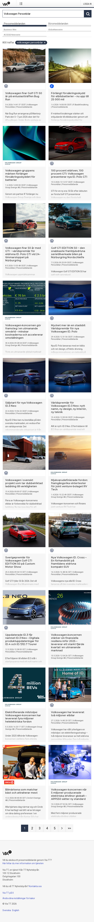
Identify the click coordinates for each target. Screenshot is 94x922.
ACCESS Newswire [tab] (12, 35)
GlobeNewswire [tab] (55, 29)
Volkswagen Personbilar (31, 42)
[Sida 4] (47, 828)
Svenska (6, 910)
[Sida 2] (32, 828)
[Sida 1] (24, 828)
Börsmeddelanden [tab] (58, 23)
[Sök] (43, 13)
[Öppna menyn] (21, 3)
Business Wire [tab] (10, 29)
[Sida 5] (54, 828)
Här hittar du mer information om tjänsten (23, 863)
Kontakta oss (35, 886)
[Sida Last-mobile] (69, 828)
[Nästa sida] (62, 828)
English (15, 910)
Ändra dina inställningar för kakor (18, 898)
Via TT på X (8, 893)
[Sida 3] (39, 828)
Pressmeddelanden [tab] (14, 23)
